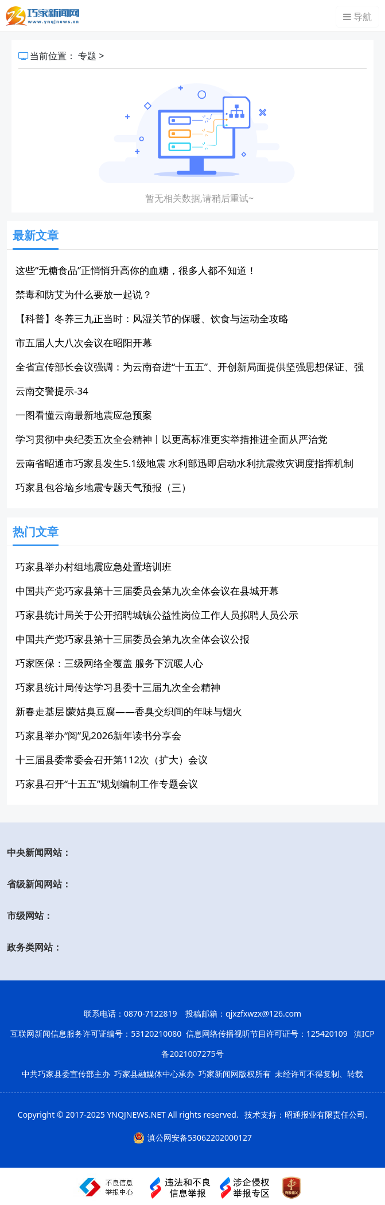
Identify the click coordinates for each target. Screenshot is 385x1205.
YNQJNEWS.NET (136, 1114)
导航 (357, 16)
